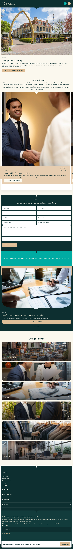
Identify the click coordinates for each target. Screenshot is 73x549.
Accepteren (65, 544)
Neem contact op (37, 321)
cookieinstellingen (25, 544)
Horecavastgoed (6, 480)
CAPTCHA (7, 238)
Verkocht (4, 485)
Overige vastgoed (6, 483)
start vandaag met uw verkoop (13, 70)
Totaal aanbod (5, 476)
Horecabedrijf (5, 478)
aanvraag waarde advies (13, 180)
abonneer (7, 533)
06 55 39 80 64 (37, 326)
